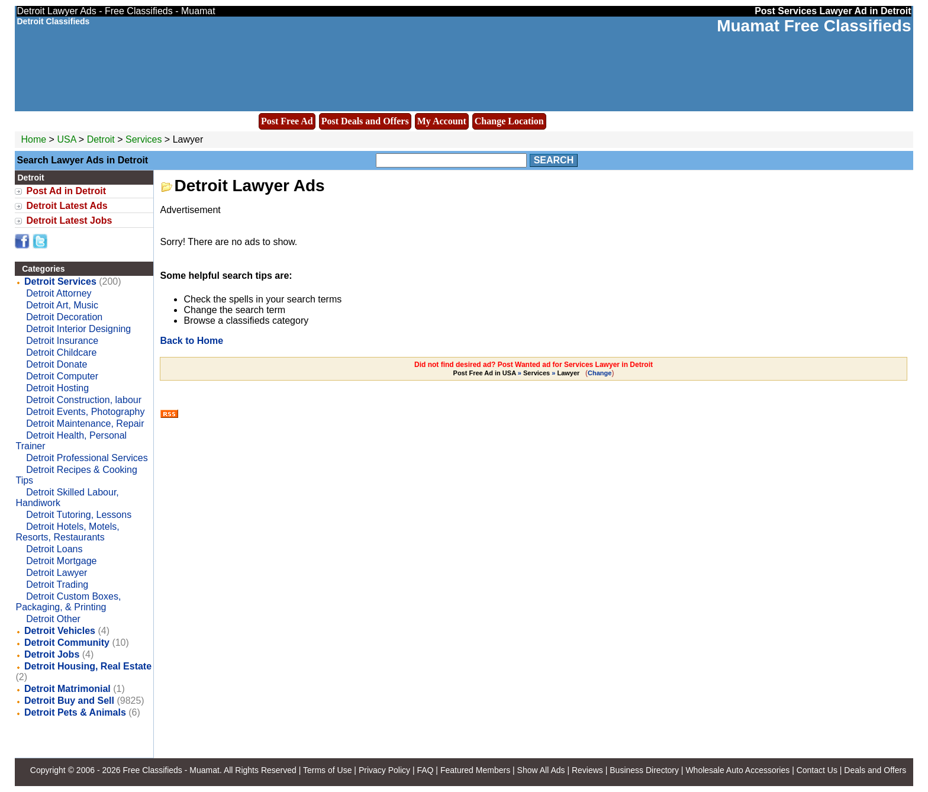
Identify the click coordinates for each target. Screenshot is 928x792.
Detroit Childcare (61, 352)
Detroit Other (53, 619)
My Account (441, 121)
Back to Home (191, 341)
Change (599, 372)
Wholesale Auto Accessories (737, 770)
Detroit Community (66, 643)
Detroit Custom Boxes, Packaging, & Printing (68, 601)
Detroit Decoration (64, 317)
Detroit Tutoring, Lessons (78, 515)
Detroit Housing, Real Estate (88, 666)
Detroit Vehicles (59, 631)
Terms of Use (327, 770)
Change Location (509, 121)
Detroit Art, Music (62, 305)
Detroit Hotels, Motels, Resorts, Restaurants (67, 531)
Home (33, 139)
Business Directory (644, 770)
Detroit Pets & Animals (75, 712)
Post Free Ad (287, 121)
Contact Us (817, 770)
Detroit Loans (54, 549)
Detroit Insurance (62, 341)
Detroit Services (60, 281)
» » (517, 372)
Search (554, 160)
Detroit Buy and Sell (69, 701)
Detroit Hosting (57, 388)
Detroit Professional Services (86, 458)
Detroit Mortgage (61, 561)
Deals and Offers (875, 770)
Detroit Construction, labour (83, 400)
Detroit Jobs (51, 654)
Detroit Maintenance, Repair (85, 423)
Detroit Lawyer (56, 573)
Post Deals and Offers (365, 121)
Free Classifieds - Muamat (171, 770)
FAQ (425, 770)
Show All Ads (541, 770)
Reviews (587, 770)
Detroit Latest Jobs (69, 220)
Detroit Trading (57, 584)
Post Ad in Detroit (66, 191)
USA (66, 139)
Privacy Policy (384, 770)
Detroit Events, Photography (85, 412)
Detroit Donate (56, 364)
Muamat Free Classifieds (814, 26)
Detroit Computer (62, 376)
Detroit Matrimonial (67, 689)
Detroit (102, 139)
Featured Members (475, 770)
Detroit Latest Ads (66, 206)
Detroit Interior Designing (78, 329)
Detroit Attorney (58, 293)
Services (143, 139)
